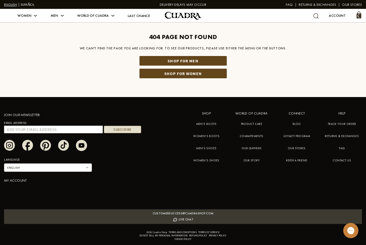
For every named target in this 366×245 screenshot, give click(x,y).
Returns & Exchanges (317, 4)
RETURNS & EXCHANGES (342, 136)
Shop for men (183, 60)
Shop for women (183, 73)
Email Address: (15, 123)
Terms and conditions (183, 232)
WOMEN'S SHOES (206, 160)
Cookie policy (183, 239)
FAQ (289, 4)
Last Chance (139, 15)
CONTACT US (342, 160)
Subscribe (122, 129)
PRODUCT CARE (251, 124)
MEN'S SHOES (206, 148)
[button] (27, 16)
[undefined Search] (316, 15)
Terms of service (208, 232)
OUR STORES (297, 148)
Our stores (352, 4)
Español (27, 4)
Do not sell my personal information (163, 235)
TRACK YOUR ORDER (342, 124)
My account (15, 180)
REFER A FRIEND (296, 160)
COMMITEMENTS (251, 136)
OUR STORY (251, 160)
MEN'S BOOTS (206, 124)
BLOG (297, 124)
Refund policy (198, 235)
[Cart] (359, 14)
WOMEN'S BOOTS (206, 136)
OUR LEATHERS (251, 148)
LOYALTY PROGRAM (296, 136)
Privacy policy (218, 235)
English (10, 4)
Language (12, 159)
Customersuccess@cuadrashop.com (183, 213)
